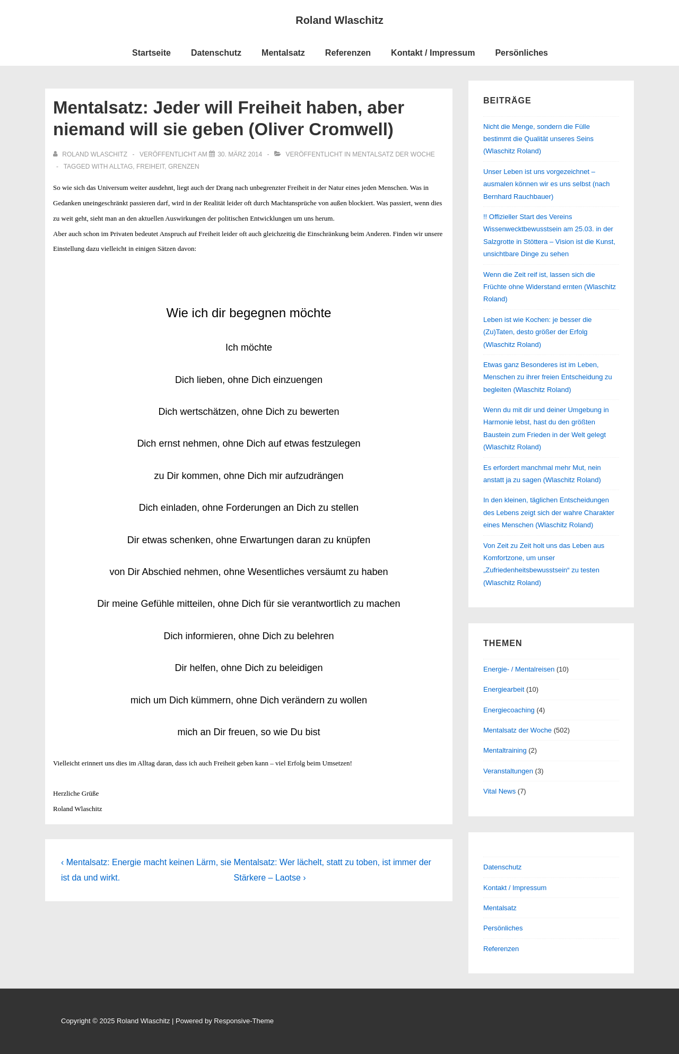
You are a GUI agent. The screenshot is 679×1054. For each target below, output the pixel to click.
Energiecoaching (509, 710)
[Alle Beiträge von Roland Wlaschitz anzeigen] (91, 154)
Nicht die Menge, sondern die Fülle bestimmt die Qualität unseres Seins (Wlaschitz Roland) (538, 139)
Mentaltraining (505, 750)
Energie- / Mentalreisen (518, 669)
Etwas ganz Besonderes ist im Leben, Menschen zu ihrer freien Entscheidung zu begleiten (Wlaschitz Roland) (547, 377)
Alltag (121, 166)
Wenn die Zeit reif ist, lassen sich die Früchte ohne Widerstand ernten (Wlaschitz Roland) (549, 287)
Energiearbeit (503, 689)
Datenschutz (216, 52)
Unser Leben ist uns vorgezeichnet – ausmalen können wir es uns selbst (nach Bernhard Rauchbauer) (546, 184)
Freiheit (150, 166)
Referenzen (348, 52)
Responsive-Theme (244, 1021)
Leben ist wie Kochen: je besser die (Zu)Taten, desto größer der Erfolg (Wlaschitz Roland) (537, 332)
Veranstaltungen (508, 771)
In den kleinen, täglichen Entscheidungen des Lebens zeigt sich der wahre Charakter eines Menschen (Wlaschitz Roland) (548, 512)
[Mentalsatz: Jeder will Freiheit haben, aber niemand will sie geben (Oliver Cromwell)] (239, 154)
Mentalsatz (283, 52)
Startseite (151, 52)
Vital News (499, 791)
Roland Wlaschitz (339, 20)
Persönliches (521, 52)
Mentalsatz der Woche (393, 154)
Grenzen (183, 166)
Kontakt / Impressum (433, 52)
